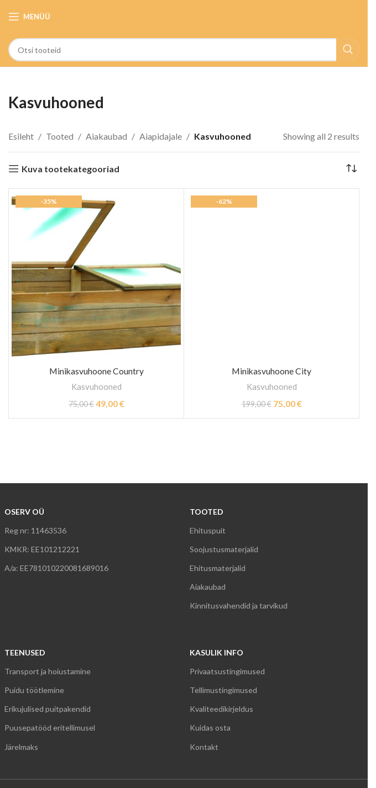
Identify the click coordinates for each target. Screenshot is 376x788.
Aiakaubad (106, 136)
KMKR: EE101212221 (42, 549)
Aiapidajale (160, 136)
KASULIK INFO (216, 652)
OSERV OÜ (24, 511)
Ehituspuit (208, 530)
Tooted (60, 136)
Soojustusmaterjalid (224, 549)
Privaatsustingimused (227, 671)
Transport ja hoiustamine (47, 671)
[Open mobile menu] (29, 17)
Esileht (21, 136)
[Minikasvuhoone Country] (96, 276)
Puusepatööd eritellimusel (49, 727)
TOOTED (206, 511)
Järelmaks (21, 747)
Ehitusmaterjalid (218, 568)
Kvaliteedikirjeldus (221, 708)
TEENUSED (24, 652)
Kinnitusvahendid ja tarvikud (239, 605)
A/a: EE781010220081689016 (56, 568)
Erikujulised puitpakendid (47, 708)
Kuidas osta (210, 727)
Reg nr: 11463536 (35, 530)
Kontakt (204, 747)
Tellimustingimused (223, 690)
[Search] (183, 49)
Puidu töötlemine (34, 690)
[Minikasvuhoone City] (271, 276)
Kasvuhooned (96, 387)
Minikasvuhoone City (271, 371)
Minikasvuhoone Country (96, 371)
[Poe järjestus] (351, 169)
